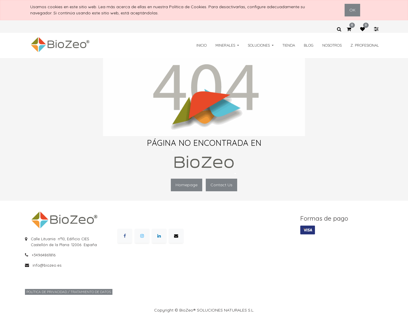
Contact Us (221, 184)
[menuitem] (201, 45)
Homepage (187, 184)
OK (352, 10)
